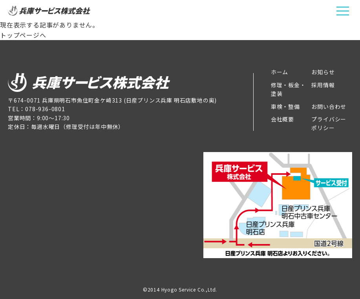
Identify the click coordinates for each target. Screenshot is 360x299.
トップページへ (23, 35)
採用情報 (322, 85)
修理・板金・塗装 (288, 89)
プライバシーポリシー (328, 123)
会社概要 (282, 119)
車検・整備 (285, 106)
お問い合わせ (328, 106)
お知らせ (322, 72)
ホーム (279, 72)
